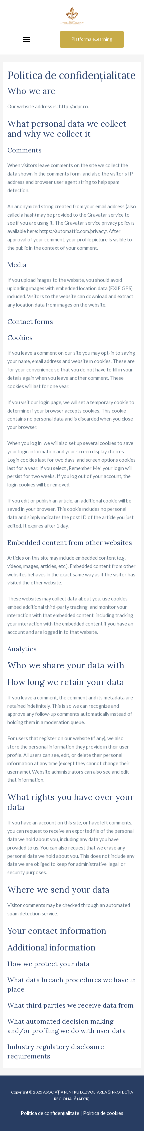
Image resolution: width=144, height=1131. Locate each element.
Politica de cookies (103, 1113)
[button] (26, 39)
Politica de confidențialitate (50, 1113)
